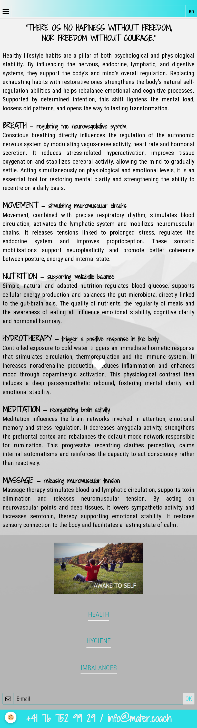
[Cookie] (11, 717)
